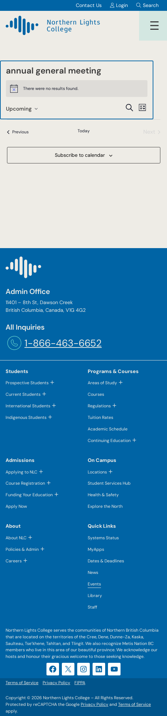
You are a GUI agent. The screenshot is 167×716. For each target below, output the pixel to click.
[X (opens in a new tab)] (68, 669)
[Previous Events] (18, 132)
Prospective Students (27, 383)
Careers (14, 561)
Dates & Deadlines (106, 561)
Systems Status (103, 538)
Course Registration (25, 483)
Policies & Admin (22, 549)
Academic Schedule (108, 429)
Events (94, 584)
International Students (28, 406)
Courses (96, 394)
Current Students (23, 394)
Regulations (99, 406)
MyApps (96, 549)
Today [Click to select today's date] (84, 131)
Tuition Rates (100, 417)
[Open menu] (154, 26)
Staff (92, 607)
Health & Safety (103, 495)
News (93, 572)
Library (95, 595)
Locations (97, 472)
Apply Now (16, 506)
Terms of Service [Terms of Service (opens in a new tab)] (134, 704)
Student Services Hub (109, 483)
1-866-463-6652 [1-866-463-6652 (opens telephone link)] (63, 343)
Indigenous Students (26, 417)
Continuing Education (109, 440)
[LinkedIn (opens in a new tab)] (99, 669)
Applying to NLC (21, 472)
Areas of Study (102, 383)
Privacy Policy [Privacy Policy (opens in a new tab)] (94, 704)
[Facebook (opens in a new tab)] (52, 669)
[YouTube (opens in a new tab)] (114, 669)
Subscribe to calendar (80, 155)
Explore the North (105, 506)
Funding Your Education (29, 495)
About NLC (16, 538)
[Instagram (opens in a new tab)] (83, 669)
